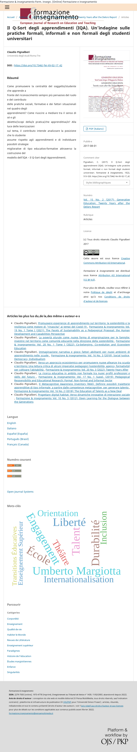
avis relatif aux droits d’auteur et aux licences (102, 706)
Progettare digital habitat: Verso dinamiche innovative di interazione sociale (84, 394)
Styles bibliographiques (98, 182)
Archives (23, 17)
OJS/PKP (67, 702)
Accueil (10, 17)
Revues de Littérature (18, 640)
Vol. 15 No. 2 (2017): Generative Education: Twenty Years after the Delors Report (74, 17)
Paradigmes (13, 650)
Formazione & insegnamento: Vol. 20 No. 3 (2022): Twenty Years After (87, 369)
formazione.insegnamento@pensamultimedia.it (31, 713)
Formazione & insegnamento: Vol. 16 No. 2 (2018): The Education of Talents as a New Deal (68, 391)
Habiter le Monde (16, 634)
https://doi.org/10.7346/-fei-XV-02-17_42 (38, 65)
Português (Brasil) (18, 439)
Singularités (13, 672)
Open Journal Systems (20, 491)
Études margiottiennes (19, 661)
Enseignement (14, 624)
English (11, 423)
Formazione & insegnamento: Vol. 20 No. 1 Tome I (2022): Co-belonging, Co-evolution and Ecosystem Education (72, 344)
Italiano (11, 428)
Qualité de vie (14, 629)
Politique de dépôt (101, 292)
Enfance (11, 666)
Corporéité (13, 618)
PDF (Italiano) (96, 128)
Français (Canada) (18, 444)
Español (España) (17, 433)
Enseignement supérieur (20, 645)
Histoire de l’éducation (19, 656)
